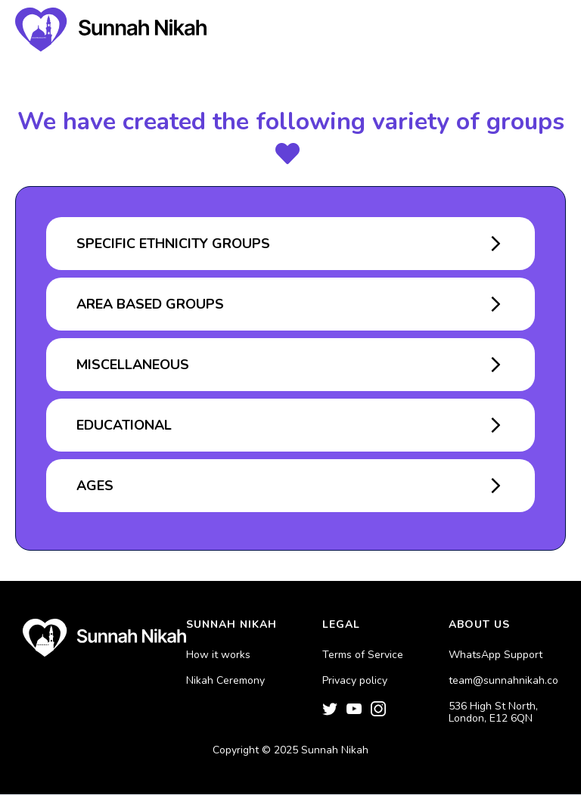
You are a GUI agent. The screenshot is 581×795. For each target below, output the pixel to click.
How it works (218, 655)
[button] (543, 30)
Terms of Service (362, 655)
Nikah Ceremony (225, 681)
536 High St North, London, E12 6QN (493, 712)
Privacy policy (354, 681)
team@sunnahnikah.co (503, 681)
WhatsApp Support (495, 655)
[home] (111, 29)
